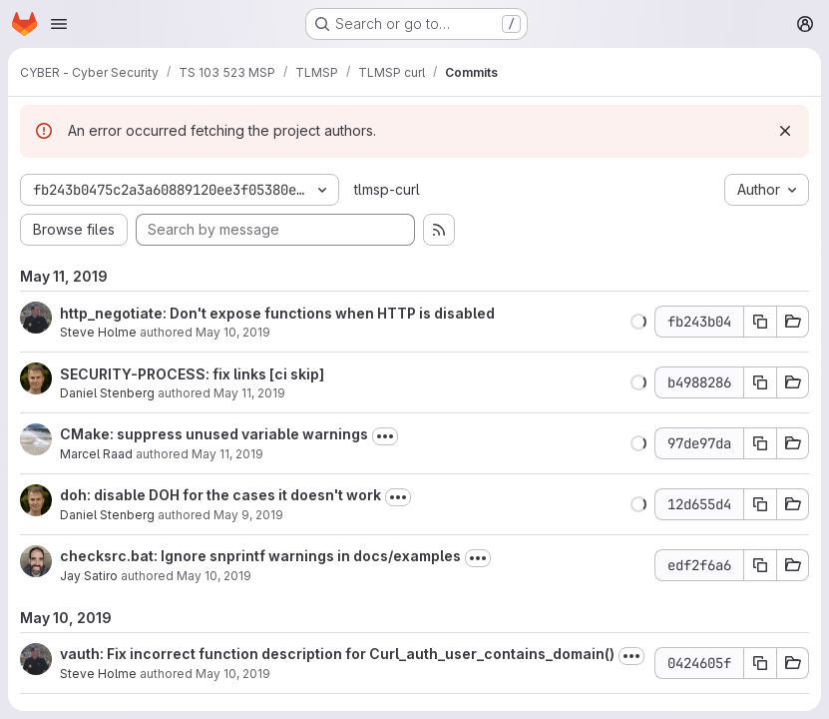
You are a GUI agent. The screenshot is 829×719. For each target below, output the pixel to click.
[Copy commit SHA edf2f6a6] (760, 565)
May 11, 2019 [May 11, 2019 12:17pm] (227, 453)
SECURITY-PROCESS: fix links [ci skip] (192, 373)
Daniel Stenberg (107, 392)
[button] (638, 322)
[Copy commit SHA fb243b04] (760, 322)
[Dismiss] (785, 131)
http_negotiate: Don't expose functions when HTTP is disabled (277, 313)
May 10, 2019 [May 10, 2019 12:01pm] (233, 673)
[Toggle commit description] (385, 436)
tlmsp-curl (387, 189)
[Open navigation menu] (59, 24)
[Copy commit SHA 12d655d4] (760, 504)
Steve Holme (98, 332)
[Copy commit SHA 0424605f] (760, 663)
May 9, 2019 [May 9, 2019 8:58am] (248, 514)
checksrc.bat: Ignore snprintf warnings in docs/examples (260, 555)
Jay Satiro (89, 575)
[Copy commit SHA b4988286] (760, 382)
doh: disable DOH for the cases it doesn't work (220, 494)
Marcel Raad (96, 453)
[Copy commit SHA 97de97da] (760, 443)
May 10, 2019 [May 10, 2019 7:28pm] (214, 575)
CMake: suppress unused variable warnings (214, 433)
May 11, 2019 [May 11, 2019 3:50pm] (249, 392)
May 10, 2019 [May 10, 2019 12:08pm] (233, 332)
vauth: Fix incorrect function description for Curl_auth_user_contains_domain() (337, 653)
